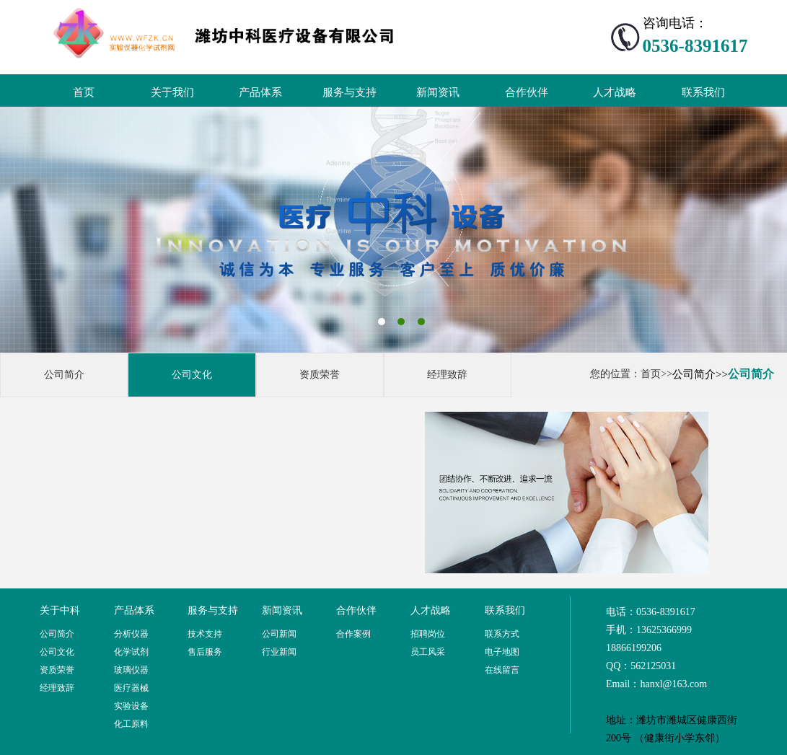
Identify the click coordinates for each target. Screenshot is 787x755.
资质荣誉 (319, 374)
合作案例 (353, 634)
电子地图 (502, 652)
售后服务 (205, 652)
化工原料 (131, 724)
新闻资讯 (438, 92)
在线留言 (502, 670)
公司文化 (192, 374)
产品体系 (260, 92)
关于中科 (60, 610)
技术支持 (205, 634)
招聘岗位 (427, 634)
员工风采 (427, 652)
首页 (83, 92)
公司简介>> (700, 374)
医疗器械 (131, 688)
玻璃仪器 (131, 670)
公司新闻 (279, 634)
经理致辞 (447, 374)
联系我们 (703, 92)
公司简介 (64, 374)
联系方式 (502, 634)
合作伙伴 (526, 92)
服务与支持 (349, 92)
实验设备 (131, 706)
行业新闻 (279, 652)
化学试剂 (131, 652)
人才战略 (614, 92)
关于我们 (172, 92)
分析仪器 (131, 634)
